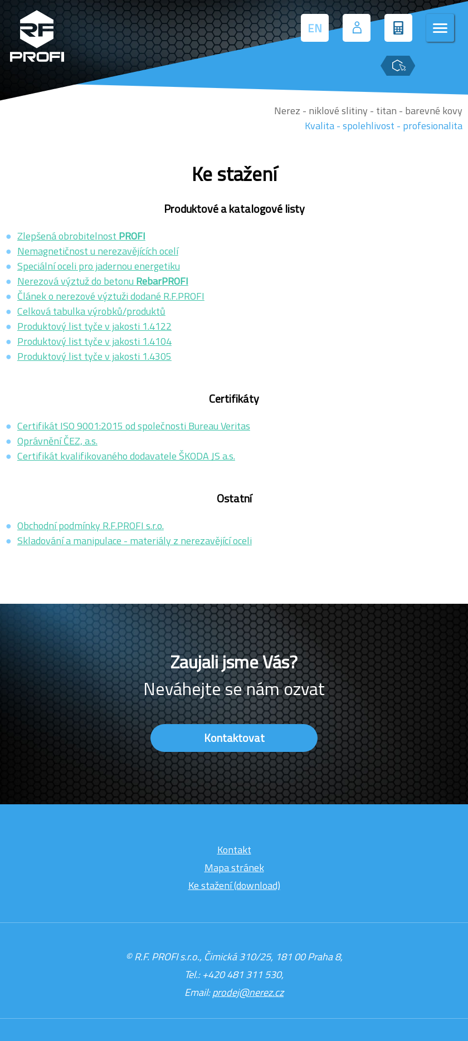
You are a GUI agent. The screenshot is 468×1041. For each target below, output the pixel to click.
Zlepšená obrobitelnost (81, 235)
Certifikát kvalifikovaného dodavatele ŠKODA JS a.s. (126, 455)
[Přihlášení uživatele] (356, 28)
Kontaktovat (234, 737)
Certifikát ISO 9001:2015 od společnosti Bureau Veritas (133, 425)
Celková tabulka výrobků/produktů (91, 311)
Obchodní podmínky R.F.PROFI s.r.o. (90, 525)
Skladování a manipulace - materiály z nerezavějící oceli (134, 540)
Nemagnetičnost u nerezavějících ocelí (97, 250)
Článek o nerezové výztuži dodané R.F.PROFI (110, 296)
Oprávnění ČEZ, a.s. (57, 440)
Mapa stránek (234, 867)
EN (315, 28)
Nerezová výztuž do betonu (102, 281)
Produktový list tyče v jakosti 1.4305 (94, 356)
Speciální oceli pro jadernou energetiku (98, 265)
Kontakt (234, 849)
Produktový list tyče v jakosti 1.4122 (94, 326)
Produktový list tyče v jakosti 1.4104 (94, 341)
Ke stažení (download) (234, 885)
